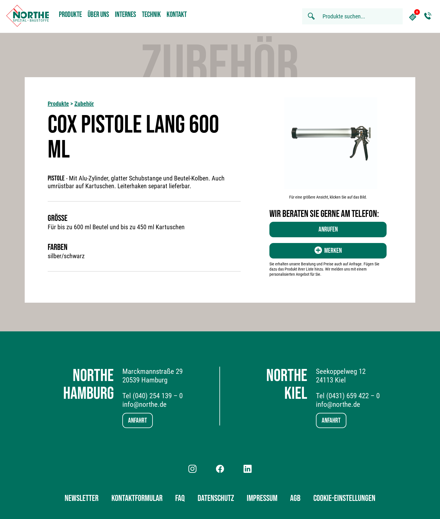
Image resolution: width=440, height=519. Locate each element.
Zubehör (84, 103)
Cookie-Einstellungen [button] (344, 498)
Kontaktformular (137, 498)
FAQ (180, 498)
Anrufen (328, 229)
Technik (151, 14)
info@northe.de (144, 404)
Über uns (98, 14)
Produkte (70, 14)
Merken (328, 250)
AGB (295, 498)
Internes (125, 14)
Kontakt (177, 14)
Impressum (262, 498)
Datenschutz (216, 498)
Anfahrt (137, 420)
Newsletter (82, 498)
